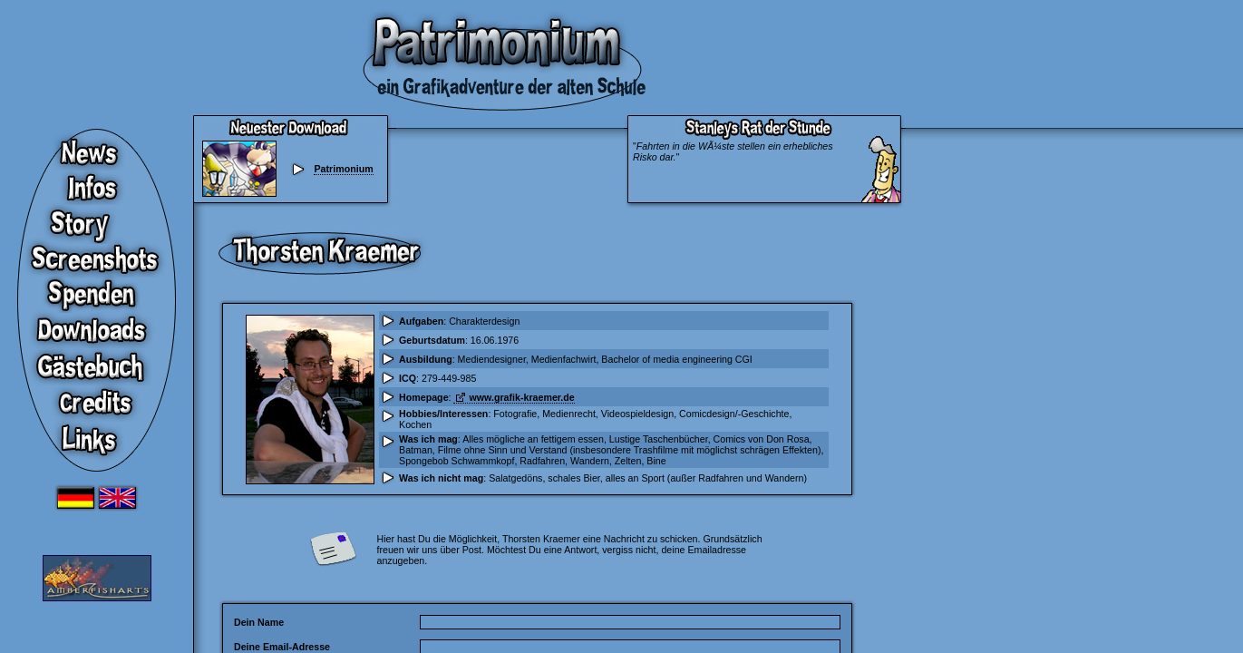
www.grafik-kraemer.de (521, 397)
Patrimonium (343, 168)
